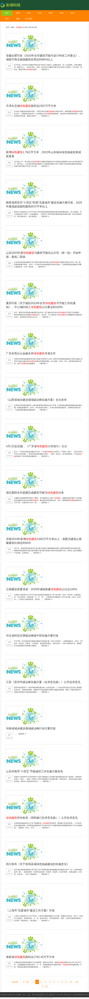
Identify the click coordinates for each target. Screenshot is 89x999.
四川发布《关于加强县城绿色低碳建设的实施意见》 (37, 864)
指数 (18, 19)
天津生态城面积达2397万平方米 (31, 105)
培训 (61, 13)
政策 (18, 13)
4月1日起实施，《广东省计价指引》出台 (36, 446)
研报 (50, 13)
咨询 (72, 13)
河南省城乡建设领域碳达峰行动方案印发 (31, 728)
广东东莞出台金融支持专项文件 (31, 353)
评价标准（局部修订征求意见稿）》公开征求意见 (42, 817)
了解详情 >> (45, 69)
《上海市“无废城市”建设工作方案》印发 (30, 910)
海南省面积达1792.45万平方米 (30, 956)
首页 (7, 13)
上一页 (26, 982)
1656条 (14, 982)
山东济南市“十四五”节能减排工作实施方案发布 (34, 771)
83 (77, 982)
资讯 (29, 13)
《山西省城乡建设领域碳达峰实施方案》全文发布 (36, 399)
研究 (7, 19)
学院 (40, 13)
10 (71, 982)
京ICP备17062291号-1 (64, 995)
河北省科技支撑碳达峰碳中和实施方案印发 (32, 635)
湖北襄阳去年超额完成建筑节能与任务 (35, 492)
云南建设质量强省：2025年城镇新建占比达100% (41, 589)
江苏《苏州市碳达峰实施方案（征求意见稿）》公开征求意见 (43, 682)
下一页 (44, 986)
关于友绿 (28, 19)
